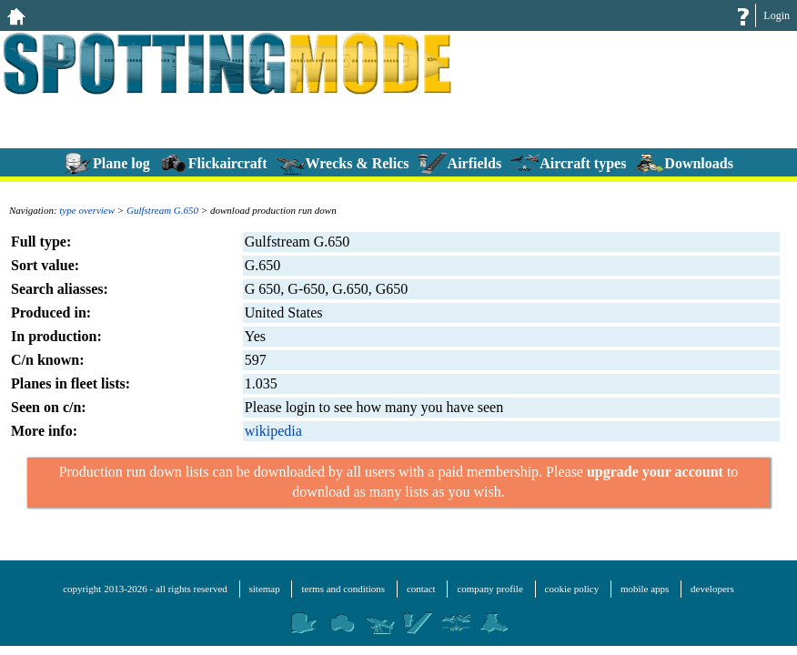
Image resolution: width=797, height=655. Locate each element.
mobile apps (644, 588)
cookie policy (572, 588)
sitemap (264, 588)
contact (421, 588)
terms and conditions (343, 588)
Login (776, 15)
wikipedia (273, 430)
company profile (489, 588)
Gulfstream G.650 (162, 210)
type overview (87, 210)
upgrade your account (655, 471)
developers (712, 588)
